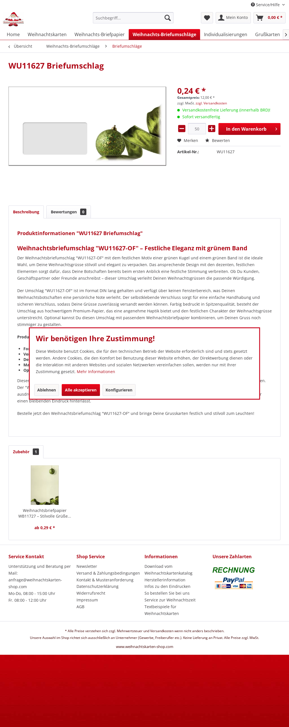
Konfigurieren (119, 390)
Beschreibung (26, 211)
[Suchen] (168, 17)
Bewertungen (68, 212)
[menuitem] (133, 20)
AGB (80, 606)
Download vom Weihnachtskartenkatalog (168, 570)
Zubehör (26, 451)
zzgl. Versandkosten (211, 103)
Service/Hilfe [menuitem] (266, 4)
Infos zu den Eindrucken (167, 586)
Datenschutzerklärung (97, 586)
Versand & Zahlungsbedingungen (108, 573)
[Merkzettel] (207, 17)
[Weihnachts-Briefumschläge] (164, 34)
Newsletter (86, 566)
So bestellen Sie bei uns (167, 593)
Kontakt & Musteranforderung (104, 580)
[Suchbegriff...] (133, 17)
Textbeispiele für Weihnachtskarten (161, 610)
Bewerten (217, 140)
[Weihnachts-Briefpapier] (100, 34)
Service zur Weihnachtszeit (170, 600)
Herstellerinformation (164, 580)
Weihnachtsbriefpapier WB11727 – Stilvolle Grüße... (44, 513)
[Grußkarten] (267, 34)
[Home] (13, 34)
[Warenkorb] (269, 17)
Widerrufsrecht (90, 593)
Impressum (87, 600)
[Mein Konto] (233, 17)
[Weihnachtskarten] (47, 34)
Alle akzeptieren (81, 390)
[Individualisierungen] (225, 34)
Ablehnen (46, 390)
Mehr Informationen (96, 371)
